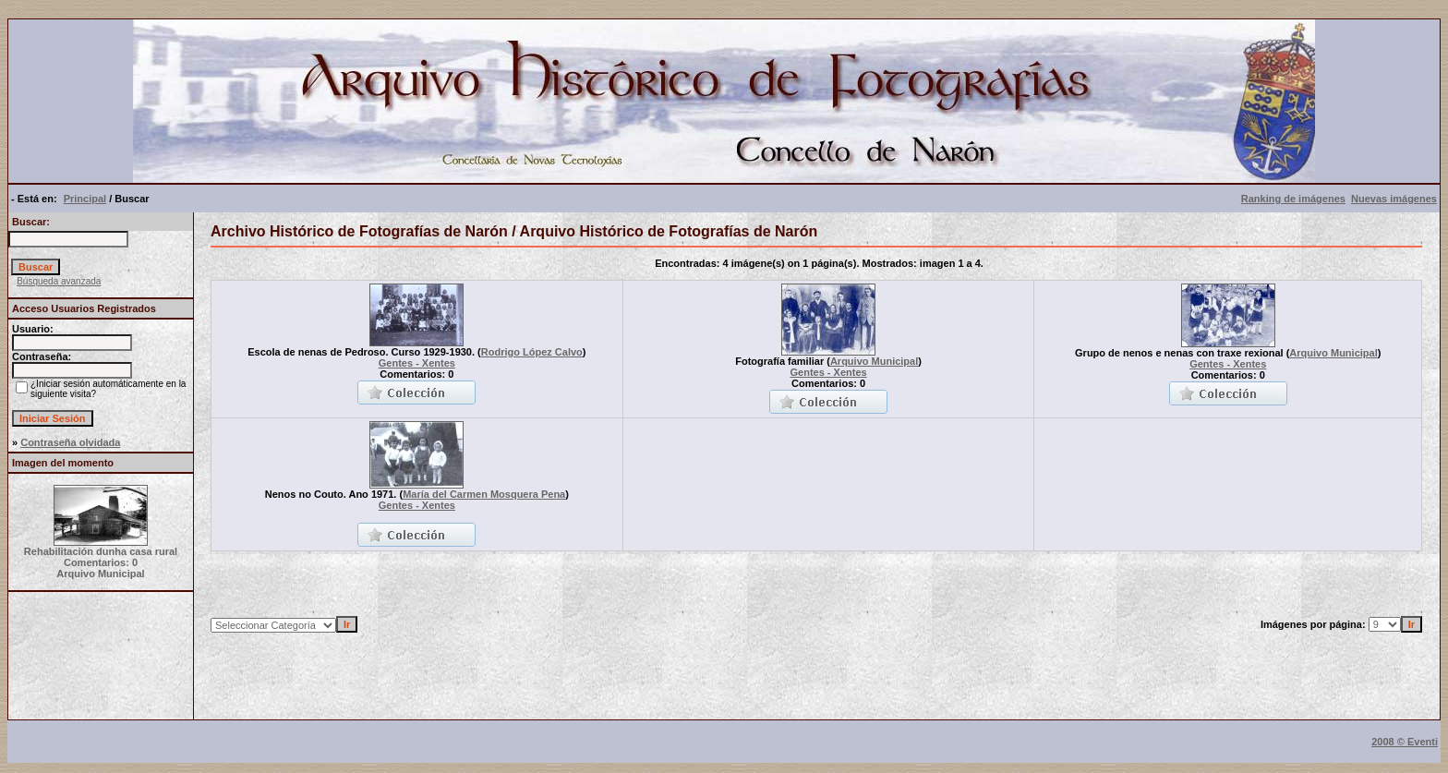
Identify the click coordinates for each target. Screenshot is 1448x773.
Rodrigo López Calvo (532, 351)
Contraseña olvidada (70, 442)
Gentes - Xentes (417, 362)
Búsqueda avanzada (59, 281)
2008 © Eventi (1404, 741)
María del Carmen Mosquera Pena (484, 494)
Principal (85, 198)
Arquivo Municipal (874, 361)
